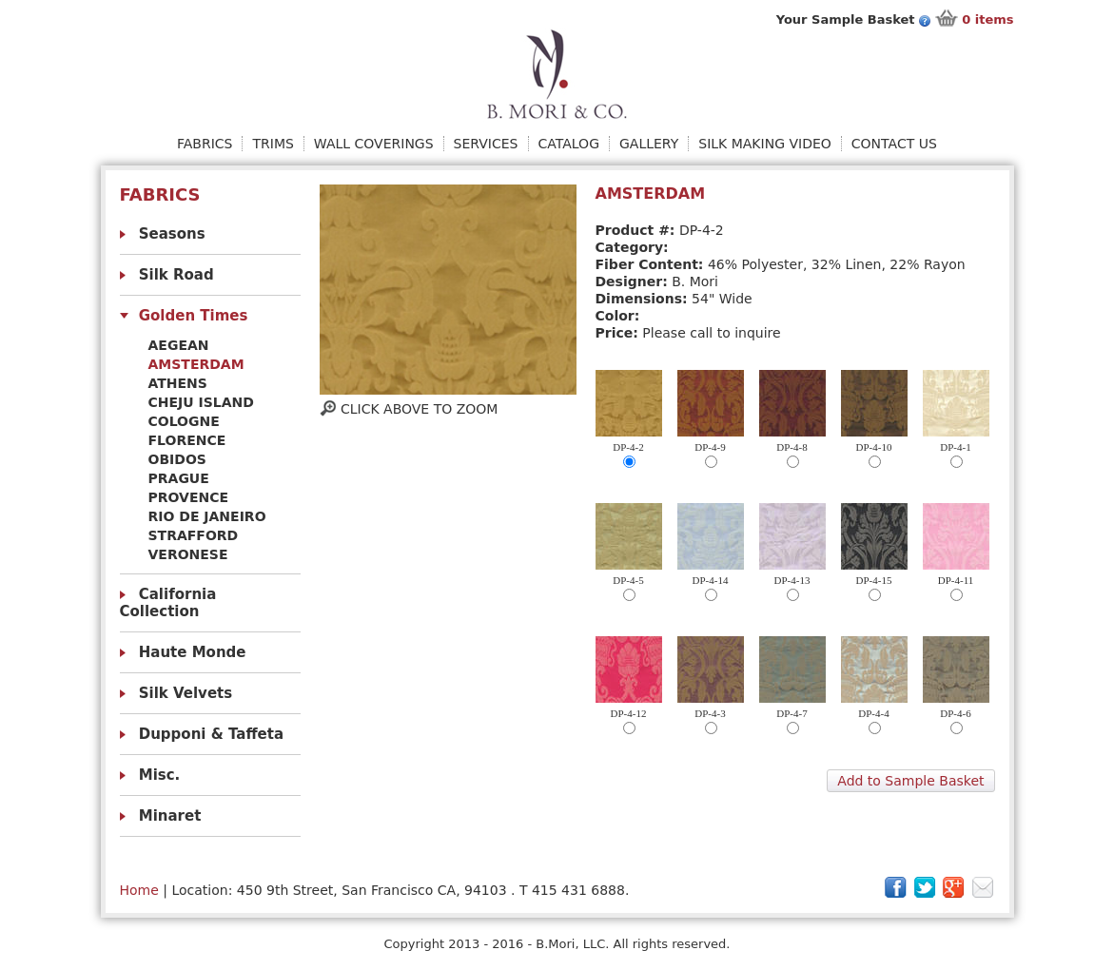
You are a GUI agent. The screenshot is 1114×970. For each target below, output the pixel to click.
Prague (178, 478)
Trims (272, 143)
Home (139, 890)
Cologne (184, 421)
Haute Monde (192, 652)
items (987, 19)
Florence (187, 440)
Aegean (178, 345)
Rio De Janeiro (207, 516)
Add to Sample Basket (910, 780)
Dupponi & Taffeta (211, 734)
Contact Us (894, 143)
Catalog (568, 143)
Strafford (193, 535)
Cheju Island (201, 402)
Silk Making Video (764, 143)
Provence (188, 497)
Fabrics (204, 143)
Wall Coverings (374, 143)
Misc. (160, 775)
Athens (177, 383)
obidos (177, 459)
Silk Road (176, 274)
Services (486, 143)
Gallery (648, 143)
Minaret (170, 815)
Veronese (188, 554)
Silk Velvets (185, 693)
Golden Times (193, 315)
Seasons (172, 233)
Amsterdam (196, 364)
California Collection (168, 603)
